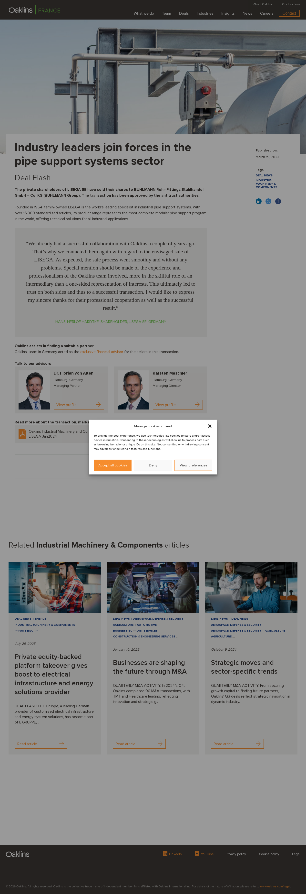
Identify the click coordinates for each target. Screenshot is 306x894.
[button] (209, 425)
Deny (153, 465)
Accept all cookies (112, 465)
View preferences (193, 465)
